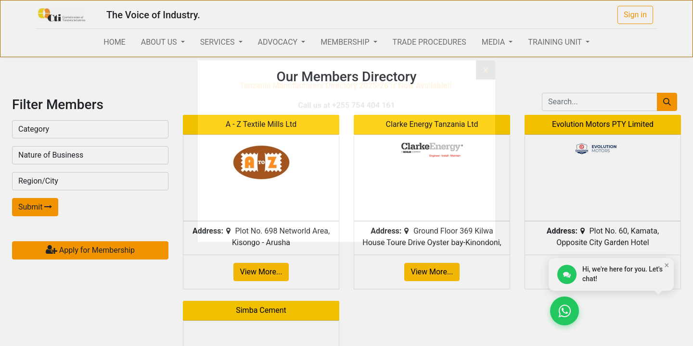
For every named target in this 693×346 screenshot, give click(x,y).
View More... (261, 271)
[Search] (667, 102)
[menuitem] (114, 42)
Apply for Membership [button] (90, 250)
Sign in (635, 14)
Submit (35, 206)
